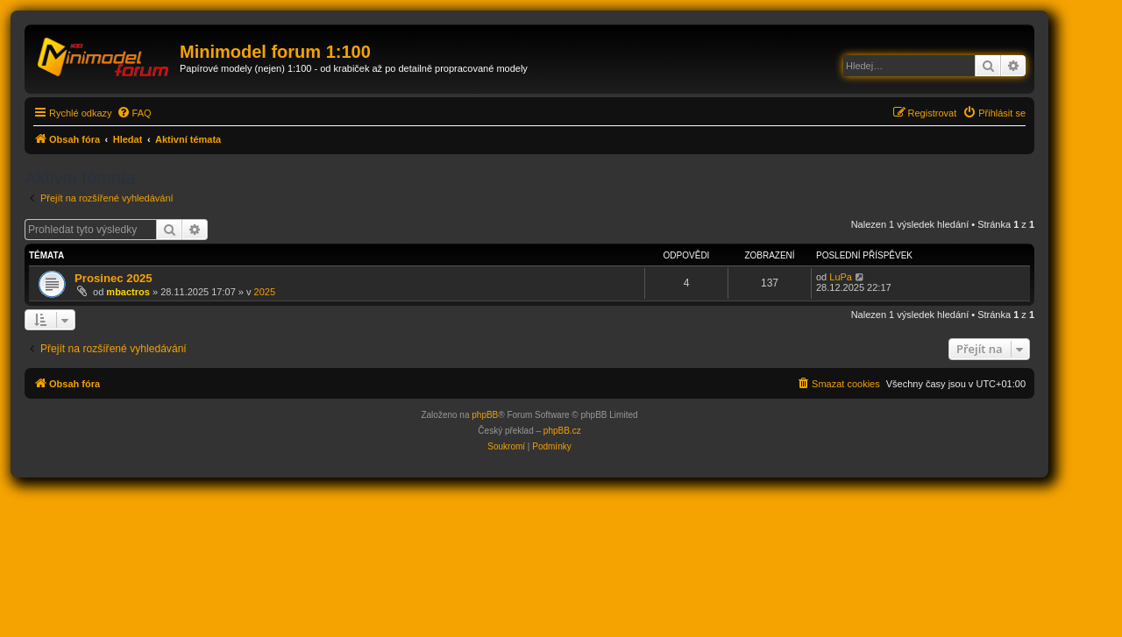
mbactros (128, 292)
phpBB (485, 415)
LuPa (840, 277)
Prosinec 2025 (114, 278)
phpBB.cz (562, 430)
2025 (264, 292)
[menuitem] (134, 113)
